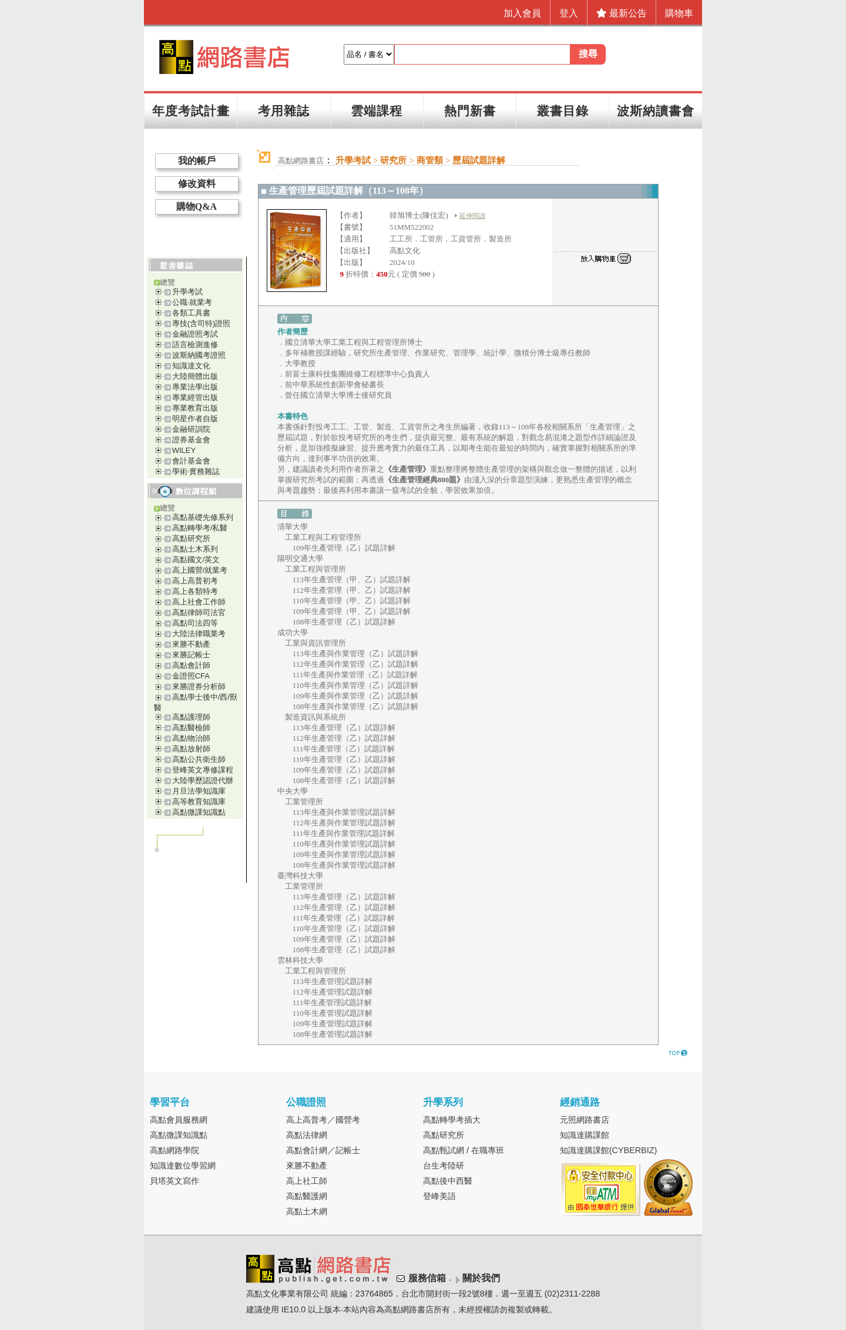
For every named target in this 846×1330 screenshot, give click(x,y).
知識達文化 (191, 365)
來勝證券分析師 (199, 686)
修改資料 (197, 184)
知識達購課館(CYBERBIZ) (608, 1150)
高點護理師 (191, 717)
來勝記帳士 (191, 654)
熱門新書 (470, 110)
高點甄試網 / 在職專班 (463, 1150)
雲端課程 (376, 110)
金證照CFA (191, 675)
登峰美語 (439, 1196)
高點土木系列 (195, 549)
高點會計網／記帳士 (323, 1150)
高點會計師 (191, 665)
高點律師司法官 (199, 612)
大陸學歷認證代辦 (202, 780)
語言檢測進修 (195, 344)
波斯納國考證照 (199, 355)
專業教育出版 (195, 408)
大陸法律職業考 (199, 633)
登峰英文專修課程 (202, 769)
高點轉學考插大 (452, 1119)
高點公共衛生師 (199, 759)
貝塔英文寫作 (174, 1180)
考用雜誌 (284, 110)
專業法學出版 (195, 386)
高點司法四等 (195, 623)
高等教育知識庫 (199, 801)
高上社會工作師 (199, 601)
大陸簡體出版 (195, 376)
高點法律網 (306, 1135)
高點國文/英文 (196, 559)
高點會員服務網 (178, 1119)
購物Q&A (196, 206)
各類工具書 (191, 312)
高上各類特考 (195, 591)
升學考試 (187, 291)
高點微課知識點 (199, 812)
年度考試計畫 (191, 110)
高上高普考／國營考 (323, 1119)
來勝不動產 (191, 644)
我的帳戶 (197, 161)
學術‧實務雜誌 (196, 471)
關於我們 (481, 1278)
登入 (568, 13)
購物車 (679, 13)
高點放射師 (191, 748)
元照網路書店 (584, 1119)
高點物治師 (191, 738)
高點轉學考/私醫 (200, 527)
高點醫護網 (306, 1196)
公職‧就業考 (192, 302)
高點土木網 (306, 1211)
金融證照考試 (195, 334)
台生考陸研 (443, 1165)
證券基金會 (191, 439)
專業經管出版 (195, 397)
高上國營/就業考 (200, 570)
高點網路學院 (174, 1150)
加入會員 (522, 13)
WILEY (184, 450)
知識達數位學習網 (183, 1165)
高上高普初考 (195, 580)
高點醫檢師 (191, 727)
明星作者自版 (195, 418)
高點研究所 (191, 538)
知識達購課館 (584, 1135)
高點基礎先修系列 (202, 517)
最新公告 (621, 13)
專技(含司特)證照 (201, 323)
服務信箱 (427, 1278)
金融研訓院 (191, 429)
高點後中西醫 (447, 1180)
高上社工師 (306, 1180)
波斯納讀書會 (655, 110)
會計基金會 (191, 460)
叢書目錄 (563, 110)
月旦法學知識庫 (199, 791)
